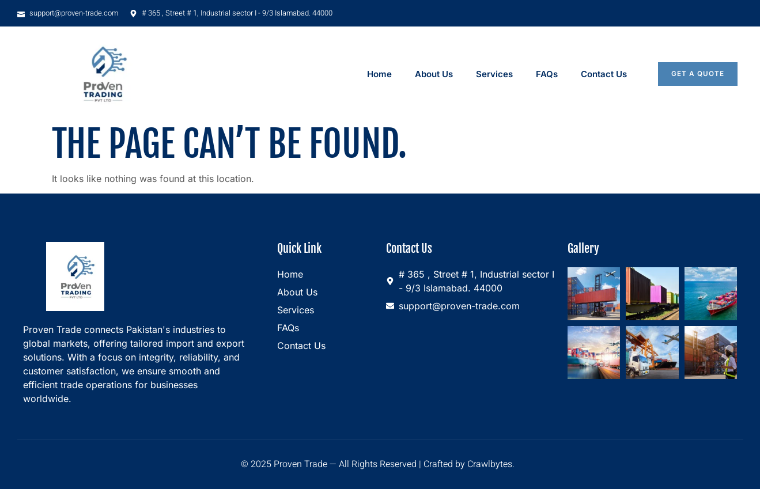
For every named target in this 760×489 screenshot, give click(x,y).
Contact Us (604, 74)
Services (494, 74)
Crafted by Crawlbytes (468, 464)
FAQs (547, 74)
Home (379, 74)
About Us (434, 74)
